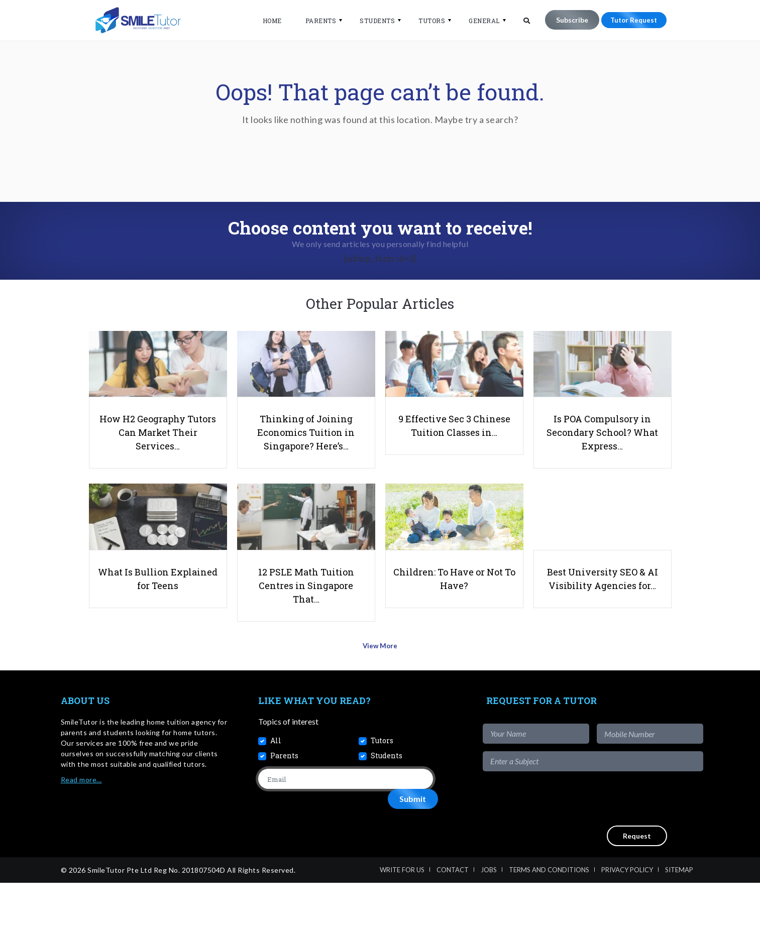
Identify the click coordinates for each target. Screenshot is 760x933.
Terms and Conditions (549, 920)
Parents (315, 21)
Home (266, 21)
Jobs (489, 920)
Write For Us (402, 920)
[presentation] (627, 848)
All (275, 790)
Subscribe (566, 20)
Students (371, 21)
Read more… (81, 830)
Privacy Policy (627, 920)
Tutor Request (631, 20)
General (478, 21)
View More (380, 699)
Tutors (425, 21)
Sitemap (679, 920)
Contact (453, 920)
